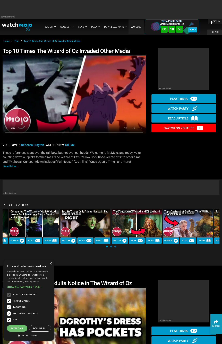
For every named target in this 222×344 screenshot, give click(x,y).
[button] (107, 246)
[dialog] (28, 300)
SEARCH (216, 32)
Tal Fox (69, 145)
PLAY (193, 30)
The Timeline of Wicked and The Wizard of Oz (136, 213)
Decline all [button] (40, 328)
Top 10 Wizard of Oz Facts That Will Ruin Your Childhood (187, 213)
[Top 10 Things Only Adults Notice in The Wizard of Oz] (85, 223)
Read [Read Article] (51, 240)
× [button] (50, 263)
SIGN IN (216, 21)
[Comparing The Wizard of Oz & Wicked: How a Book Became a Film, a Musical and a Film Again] (34, 223)
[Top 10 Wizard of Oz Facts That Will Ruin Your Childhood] (188, 223)
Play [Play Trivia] (34, 241)
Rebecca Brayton (32, 145)
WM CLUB (136, 26)
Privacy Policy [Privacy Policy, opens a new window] (32, 281)
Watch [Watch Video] (17, 241)
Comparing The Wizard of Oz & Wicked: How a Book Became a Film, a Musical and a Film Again (33, 214)
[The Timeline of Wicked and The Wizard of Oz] (137, 223)
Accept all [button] (17, 328)
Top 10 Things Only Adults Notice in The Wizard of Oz (85, 213)
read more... (10, 166)
